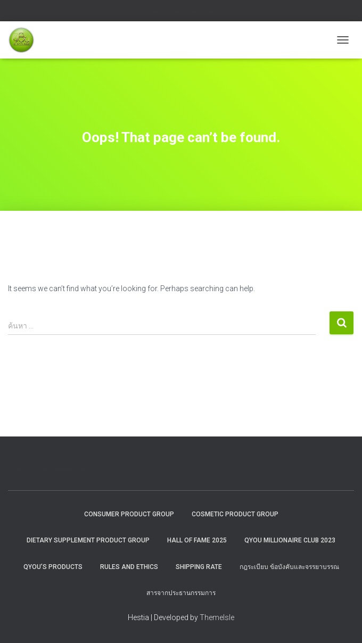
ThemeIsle (217, 617)
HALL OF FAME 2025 (197, 540)
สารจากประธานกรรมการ (181, 593)
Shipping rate (199, 567)
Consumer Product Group (129, 514)
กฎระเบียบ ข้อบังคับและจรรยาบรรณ (289, 567)
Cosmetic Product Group (235, 514)
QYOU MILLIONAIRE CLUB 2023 (289, 540)
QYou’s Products (53, 567)
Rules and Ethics (129, 567)
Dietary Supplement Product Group (88, 540)
